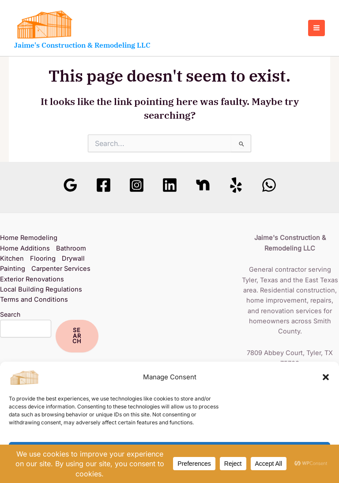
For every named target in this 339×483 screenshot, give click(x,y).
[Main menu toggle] (316, 28)
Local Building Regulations (41, 289)
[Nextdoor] (202, 185)
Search (10, 314)
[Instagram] (136, 185)
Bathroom (71, 248)
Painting (12, 269)
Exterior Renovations (32, 279)
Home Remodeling (28, 238)
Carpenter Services (60, 269)
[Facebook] (103, 185)
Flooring (43, 258)
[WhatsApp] (269, 185)
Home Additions (25, 248)
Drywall (73, 258)
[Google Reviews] (70, 185)
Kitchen (12, 258)
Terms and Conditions (34, 299)
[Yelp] (236, 185)
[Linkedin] (169, 185)
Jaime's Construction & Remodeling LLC (82, 45)
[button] (325, 377)
